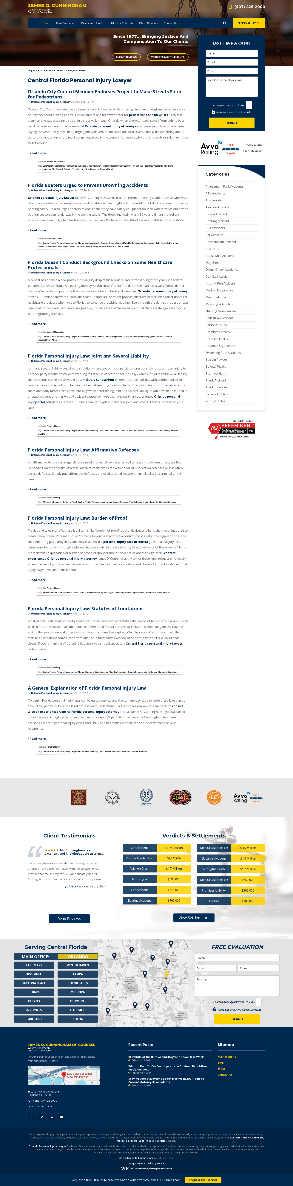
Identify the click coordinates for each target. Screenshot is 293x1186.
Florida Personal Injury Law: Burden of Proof (77, 518)
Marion (247, 1138)
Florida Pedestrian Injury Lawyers (117, 166)
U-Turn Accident (217, 394)
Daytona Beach (34, 983)
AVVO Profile (254, 145)
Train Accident (216, 373)
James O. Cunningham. (140, 1158)
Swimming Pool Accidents (223, 353)
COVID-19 (212, 249)
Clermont (77, 1001)
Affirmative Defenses (52, 502)
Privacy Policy (155, 1163)
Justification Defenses (166, 502)
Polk (148, 1141)
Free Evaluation (249, 23)
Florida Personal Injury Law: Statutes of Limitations (86, 608)
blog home (33, 70)
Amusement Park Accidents (224, 186)
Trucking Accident (218, 387)
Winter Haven (78, 965)
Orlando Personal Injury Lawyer (47, 1146)
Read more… (39, 153)
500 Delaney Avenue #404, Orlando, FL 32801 (64, 1075)
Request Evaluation (203, 1180)
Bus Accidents (215, 228)
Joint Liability (164, 431)
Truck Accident (216, 380)
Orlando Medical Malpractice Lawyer (113, 337)
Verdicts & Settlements (167, 57)
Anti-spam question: (223, 105)
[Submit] (232, 123)
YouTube (62, 1118)
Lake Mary (34, 965)
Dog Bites (212, 262)
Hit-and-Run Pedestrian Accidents (148, 166)
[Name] (232, 53)
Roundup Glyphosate (220, 346)
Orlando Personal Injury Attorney (51, 102)
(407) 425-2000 (250, 6)
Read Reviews (69, 918)
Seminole (257, 1138)
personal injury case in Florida (125, 542)
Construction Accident (221, 242)
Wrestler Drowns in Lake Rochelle (114, 246)
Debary (34, 992)
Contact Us (225, 1074)
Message (237, 985)
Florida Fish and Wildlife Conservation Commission (132, 243)
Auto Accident (215, 200)
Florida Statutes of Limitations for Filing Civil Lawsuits (102, 672)
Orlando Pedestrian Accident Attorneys (81, 169)
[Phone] (232, 71)
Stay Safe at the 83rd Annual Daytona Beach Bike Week (170, 1058)
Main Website (227, 1056)
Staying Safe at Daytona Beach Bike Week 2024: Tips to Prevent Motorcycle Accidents (170, 1082)
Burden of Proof (70, 502)
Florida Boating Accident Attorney (93, 243)
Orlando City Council (53, 169)
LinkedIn (52, 1118)
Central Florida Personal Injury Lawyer (83, 166)
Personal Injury (53, 426)
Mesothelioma (216, 297)
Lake (141, 1141)
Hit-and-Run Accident (220, 283)
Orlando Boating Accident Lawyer (53, 246)
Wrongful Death (106, 169)
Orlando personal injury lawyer (51, 198)
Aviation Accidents (218, 207)
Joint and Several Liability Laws (143, 431)
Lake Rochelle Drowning (167, 243)
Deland (34, 1001)
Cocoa (77, 1019)
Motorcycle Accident (219, 304)
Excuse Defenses (120, 502)
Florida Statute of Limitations (117, 751)
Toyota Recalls (216, 366)
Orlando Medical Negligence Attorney (147, 337)
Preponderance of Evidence (157, 593)
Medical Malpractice (55, 332)
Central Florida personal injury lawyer (154, 643)
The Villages (78, 983)
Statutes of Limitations (168, 672)
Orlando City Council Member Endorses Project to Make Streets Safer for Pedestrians (105, 94)
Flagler (237, 1138)
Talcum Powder (216, 359)
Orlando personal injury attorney (162, 291)
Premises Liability (218, 332)
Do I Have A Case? (231, 43)
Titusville (78, 1010)
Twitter (42, 1118)
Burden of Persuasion (52, 593)
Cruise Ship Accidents (220, 256)
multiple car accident (98, 380)
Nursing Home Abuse (221, 311)
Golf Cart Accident (218, 276)
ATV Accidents (215, 193)
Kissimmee (34, 974)
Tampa (77, 974)
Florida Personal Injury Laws (91, 431)
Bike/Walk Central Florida (54, 166)
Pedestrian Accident (56, 161)
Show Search (224, 23)
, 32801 (46, 1094)
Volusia (161, 1141)
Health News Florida (87, 337)
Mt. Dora (77, 992)
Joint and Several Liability (116, 431)
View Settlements (194, 917)
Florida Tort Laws (139, 751)
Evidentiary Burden (122, 593)
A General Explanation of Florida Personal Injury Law (87, 688)
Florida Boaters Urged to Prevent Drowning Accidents (88, 185)
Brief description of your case (232, 86)
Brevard (133, 1141)
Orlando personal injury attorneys (110, 126)
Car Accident (214, 235)
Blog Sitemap (137, 1163)
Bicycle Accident (216, 214)
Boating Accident (54, 239)
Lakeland (34, 1019)
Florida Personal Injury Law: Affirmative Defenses (83, 450)
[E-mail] (232, 62)
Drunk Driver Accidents (222, 269)
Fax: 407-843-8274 (40, 1106)
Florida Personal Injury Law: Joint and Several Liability (88, 356)
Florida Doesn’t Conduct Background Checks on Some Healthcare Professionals (100, 264)
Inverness (34, 1010)
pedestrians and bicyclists (148, 115)
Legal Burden (138, 593)
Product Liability (217, 339)
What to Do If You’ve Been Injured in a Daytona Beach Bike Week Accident (170, 1070)
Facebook (32, 1118)
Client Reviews (126, 57)
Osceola (122, 1141)
